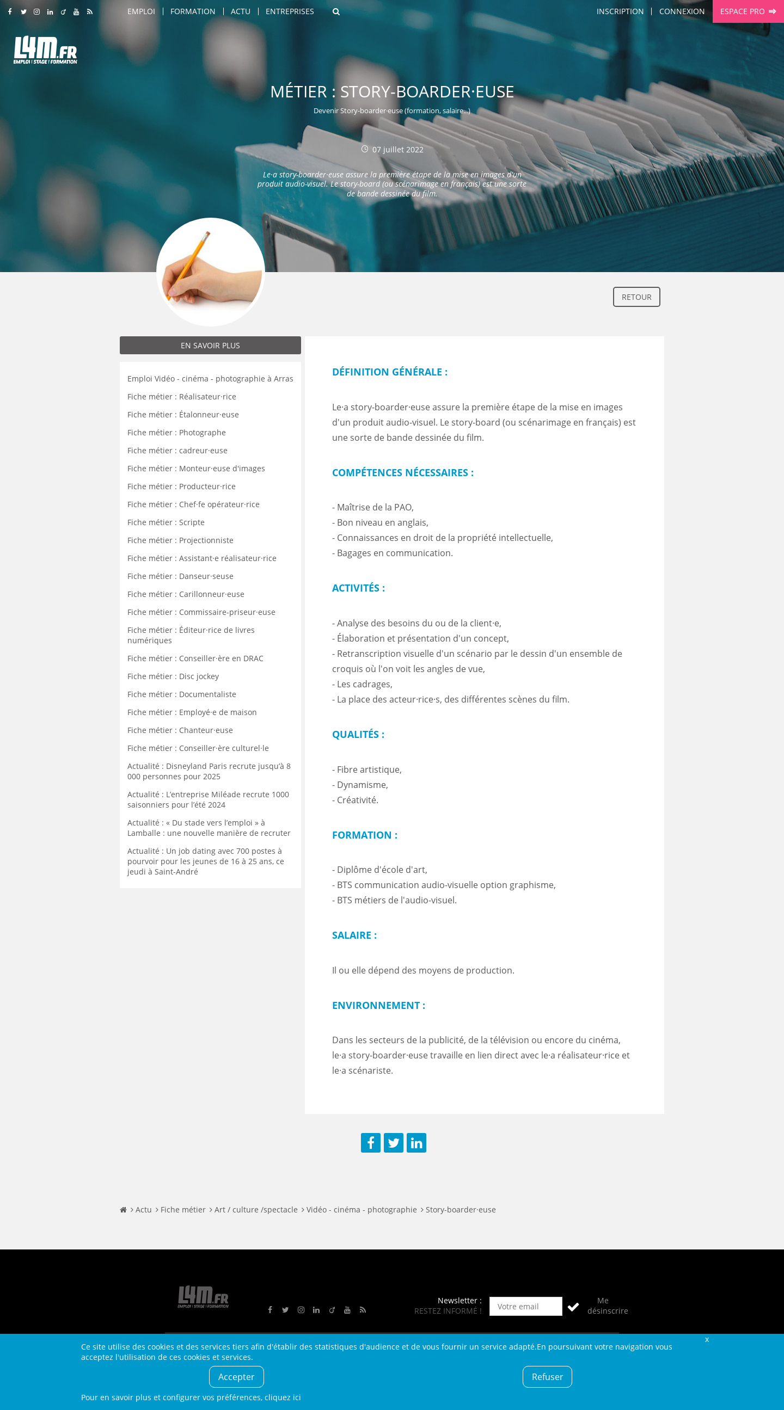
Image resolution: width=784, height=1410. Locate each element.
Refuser (548, 1377)
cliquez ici (283, 1397)
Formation (193, 11)
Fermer (706, 1339)
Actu (240, 11)
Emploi (141, 11)
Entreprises (290, 11)
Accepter (236, 1377)
